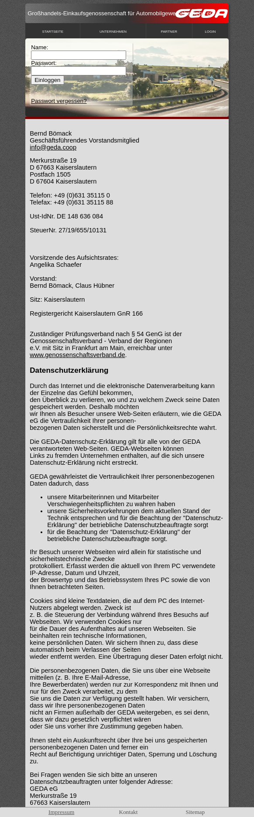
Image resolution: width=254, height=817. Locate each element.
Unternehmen (113, 32)
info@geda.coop (53, 147)
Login (210, 32)
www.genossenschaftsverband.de (77, 354)
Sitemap (195, 812)
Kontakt (128, 812)
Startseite (52, 32)
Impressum (61, 812)
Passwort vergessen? (58, 101)
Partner (169, 32)
